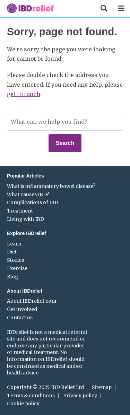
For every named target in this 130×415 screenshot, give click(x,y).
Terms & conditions (31, 395)
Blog (12, 277)
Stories (15, 260)
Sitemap (102, 387)
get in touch (23, 93)
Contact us (20, 317)
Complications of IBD (32, 202)
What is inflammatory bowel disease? (51, 186)
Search (65, 143)
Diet (12, 252)
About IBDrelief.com (31, 301)
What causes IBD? (28, 194)
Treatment (20, 211)
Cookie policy (23, 403)
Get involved (22, 309)
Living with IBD (25, 219)
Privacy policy (80, 395)
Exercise (17, 268)
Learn (14, 244)
